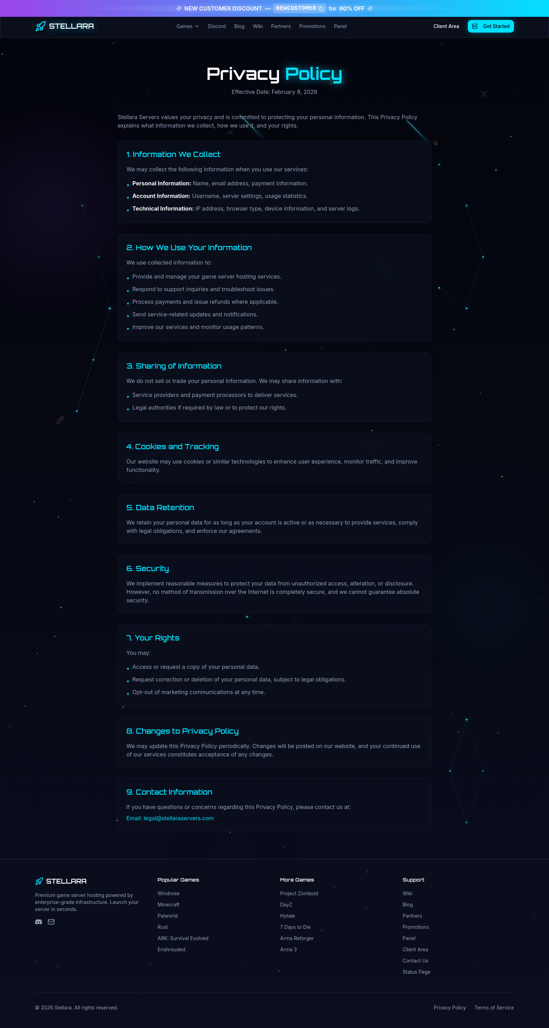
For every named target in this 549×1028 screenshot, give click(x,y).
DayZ (286, 904)
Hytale (287, 916)
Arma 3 (288, 949)
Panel (340, 26)
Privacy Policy (450, 1007)
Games (188, 26)
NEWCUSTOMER (299, 8)
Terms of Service (494, 1007)
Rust (163, 927)
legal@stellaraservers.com (179, 818)
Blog (239, 26)
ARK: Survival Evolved (183, 938)
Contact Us (416, 961)
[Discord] (38, 921)
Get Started (491, 26)
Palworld (168, 916)
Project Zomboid (299, 893)
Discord (217, 26)
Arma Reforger (297, 938)
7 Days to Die (295, 927)
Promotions (312, 26)
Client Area (446, 26)
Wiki (258, 26)
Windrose (169, 893)
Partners (281, 26)
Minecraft (169, 904)
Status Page (416, 972)
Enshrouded (171, 949)
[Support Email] (51, 921)
